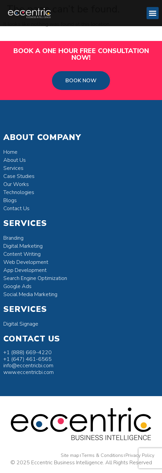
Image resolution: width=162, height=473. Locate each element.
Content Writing (22, 254)
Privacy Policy (139, 455)
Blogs (10, 200)
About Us (14, 160)
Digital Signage (20, 324)
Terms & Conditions (102, 455)
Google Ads (17, 286)
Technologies (18, 192)
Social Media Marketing (30, 294)
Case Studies (19, 176)
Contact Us (16, 208)
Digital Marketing (23, 246)
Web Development (25, 262)
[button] (153, 13)
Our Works (16, 184)
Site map (70, 455)
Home (10, 152)
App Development (25, 270)
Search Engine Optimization (35, 278)
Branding (13, 238)
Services (13, 168)
